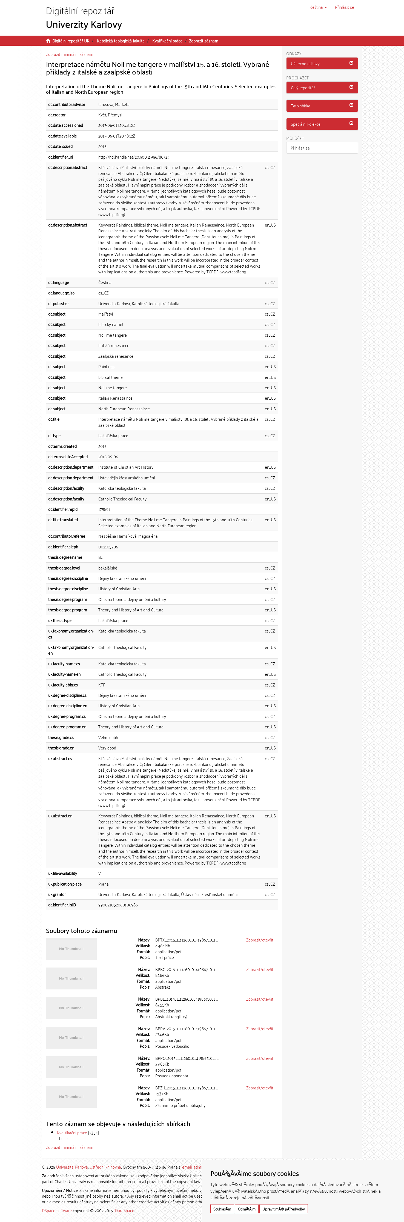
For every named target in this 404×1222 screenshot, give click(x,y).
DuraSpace (124, 1210)
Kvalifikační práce (167, 40)
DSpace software (57, 1210)
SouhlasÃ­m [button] (222, 1208)
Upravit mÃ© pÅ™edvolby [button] (283, 1208)
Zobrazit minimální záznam (69, 54)
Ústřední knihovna (105, 1167)
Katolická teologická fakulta (121, 40)
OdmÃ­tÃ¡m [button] (247, 1208)
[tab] (322, 64)
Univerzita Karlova (72, 1167)
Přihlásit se (300, 147)
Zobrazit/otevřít (259, 939)
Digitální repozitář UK (70, 40)
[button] (318, 7)
